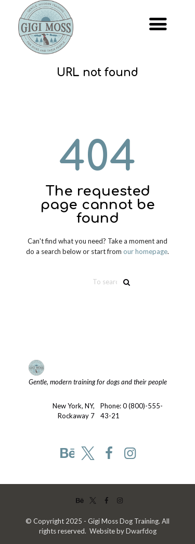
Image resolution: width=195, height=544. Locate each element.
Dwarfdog (141, 531)
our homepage (145, 251)
